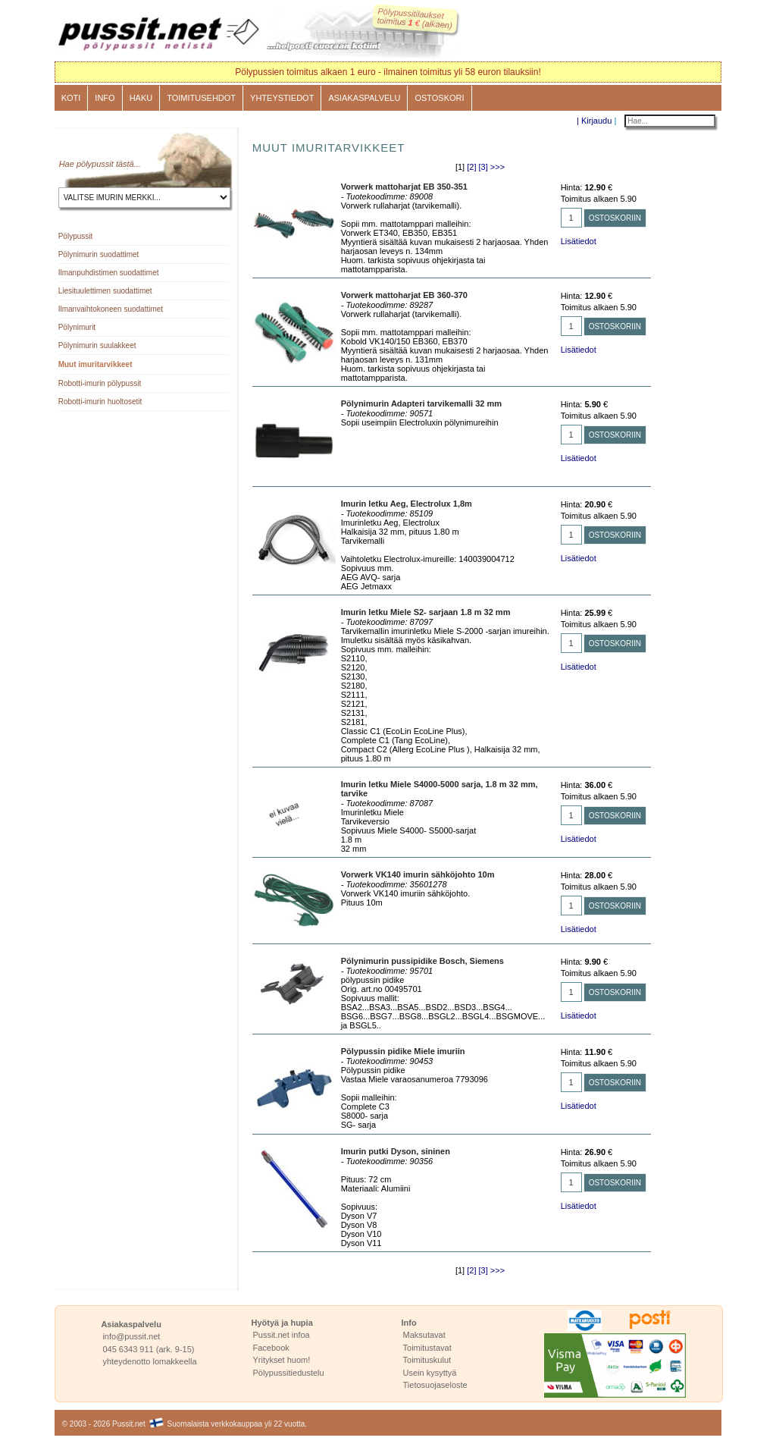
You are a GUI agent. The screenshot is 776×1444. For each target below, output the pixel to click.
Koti (71, 97)
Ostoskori (439, 97)
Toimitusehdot (201, 97)
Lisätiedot (578, 241)
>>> (497, 166)
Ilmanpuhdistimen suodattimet (108, 272)
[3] (483, 166)
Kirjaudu (596, 120)
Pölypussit (75, 236)
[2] (471, 166)
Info (104, 97)
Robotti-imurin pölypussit (100, 383)
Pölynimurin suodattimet (98, 254)
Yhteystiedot (282, 97)
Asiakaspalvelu (364, 97)
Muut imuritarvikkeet (95, 364)
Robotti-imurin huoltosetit (100, 401)
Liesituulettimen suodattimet (105, 291)
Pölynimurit (76, 327)
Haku (141, 97)
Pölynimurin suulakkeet (97, 345)
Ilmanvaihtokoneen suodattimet (110, 309)
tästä (125, 163)
